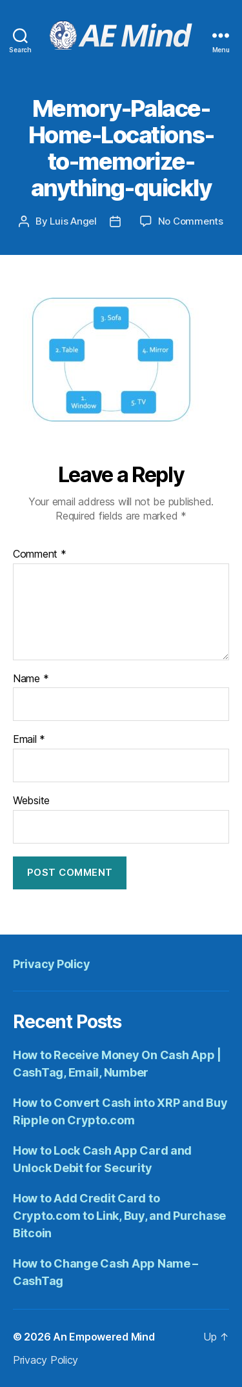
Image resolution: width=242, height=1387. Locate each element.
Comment (39, 554)
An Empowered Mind (103, 1336)
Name (30, 679)
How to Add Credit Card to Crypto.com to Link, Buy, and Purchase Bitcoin (119, 1215)
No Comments (190, 221)
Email (29, 739)
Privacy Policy (51, 964)
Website (31, 801)
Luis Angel (73, 221)
